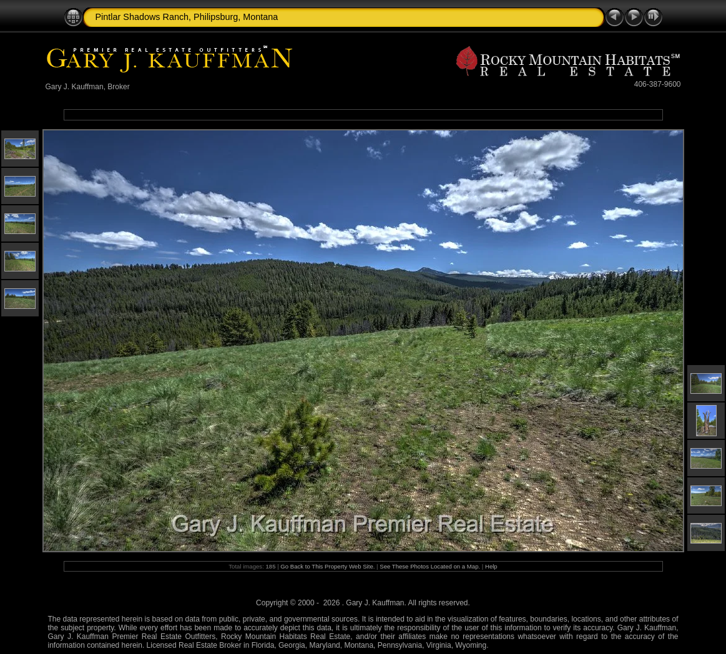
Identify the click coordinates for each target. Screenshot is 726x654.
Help (491, 566)
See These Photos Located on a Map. (431, 566)
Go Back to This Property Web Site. (327, 566)
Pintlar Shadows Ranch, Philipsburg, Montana (187, 17)
